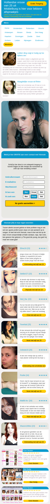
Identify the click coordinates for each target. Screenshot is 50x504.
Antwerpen (9, 32)
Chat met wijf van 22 (34, 315)
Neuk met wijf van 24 (34, 391)
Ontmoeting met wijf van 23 (34, 264)
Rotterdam (30, 28)
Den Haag (39, 32)
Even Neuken (33, 463)
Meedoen (8, 44)
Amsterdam (17, 28)
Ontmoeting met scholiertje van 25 (34, 366)
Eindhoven (39, 40)
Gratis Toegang (36, 4)
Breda (28, 32)
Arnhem (8, 40)
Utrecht (41, 28)
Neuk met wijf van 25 (34, 340)
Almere (19, 32)
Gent (38, 36)
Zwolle (29, 36)
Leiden (17, 40)
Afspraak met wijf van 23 (34, 290)
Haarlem (8, 36)
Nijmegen (27, 40)
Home (7, 28)
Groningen (19, 36)
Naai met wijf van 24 (34, 417)
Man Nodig (33, 482)
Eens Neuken (33, 501)
